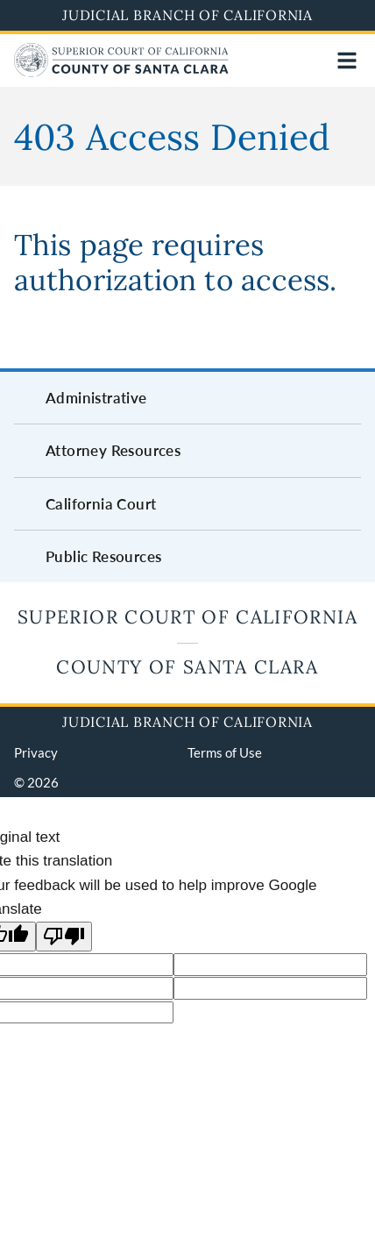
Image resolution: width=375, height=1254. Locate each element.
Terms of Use (225, 752)
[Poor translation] (64, 937)
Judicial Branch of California (187, 15)
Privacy (36, 752)
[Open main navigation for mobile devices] (347, 60)
